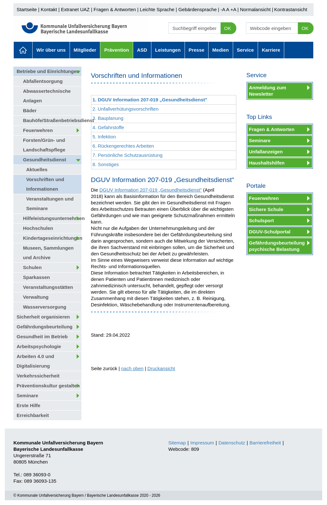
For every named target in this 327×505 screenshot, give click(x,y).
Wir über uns (51, 50)
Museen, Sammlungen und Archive (48, 252)
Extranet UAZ (75, 9)
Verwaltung (36, 297)
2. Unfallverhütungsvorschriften (126, 109)
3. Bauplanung (108, 118)
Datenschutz (231, 442)
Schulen (32, 267)
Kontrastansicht (290, 9)
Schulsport (261, 220)
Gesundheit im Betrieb (42, 336)
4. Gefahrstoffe (108, 127)
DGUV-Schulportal (270, 231)
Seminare (27, 395)
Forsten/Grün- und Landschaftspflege (44, 144)
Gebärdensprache (197, 9)
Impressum (202, 442)
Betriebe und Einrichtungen (48, 71)
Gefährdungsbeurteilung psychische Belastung (277, 246)
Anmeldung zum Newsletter (267, 91)
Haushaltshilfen (267, 162)
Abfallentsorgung (43, 81)
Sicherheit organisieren (43, 316)
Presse (196, 50)
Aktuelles (23, 50)
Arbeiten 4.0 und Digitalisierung (35, 361)
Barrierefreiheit (265, 442)
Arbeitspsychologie (39, 346)
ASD (142, 50)
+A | (234, 9)
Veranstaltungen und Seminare (49, 203)
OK (227, 28)
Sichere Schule (266, 209)
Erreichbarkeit (33, 415)
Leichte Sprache (157, 9)
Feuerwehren (38, 130)
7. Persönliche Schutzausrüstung (128, 155)
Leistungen (168, 50)
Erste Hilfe (28, 405)
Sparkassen (36, 277)
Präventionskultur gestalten (48, 385)
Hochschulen (38, 228)
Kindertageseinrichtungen (52, 238)
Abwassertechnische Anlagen (47, 95)
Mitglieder (85, 50)
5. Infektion (104, 136)
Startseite (27, 9)
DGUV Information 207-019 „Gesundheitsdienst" (150, 190)
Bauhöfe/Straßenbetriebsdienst (52, 120)
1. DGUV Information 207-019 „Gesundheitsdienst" (150, 99)
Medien (220, 50)
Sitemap (177, 442)
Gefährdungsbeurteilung (44, 326)
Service (245, 50)
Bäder (30, 110)
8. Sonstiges (106, 164)
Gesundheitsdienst (44, 159)
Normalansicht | (256, 9)
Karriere (271, 50)
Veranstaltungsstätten (48, 287)
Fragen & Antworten (115, 9)
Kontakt (49, 9)
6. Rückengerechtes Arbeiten (123, 146)
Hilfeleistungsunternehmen (52, 218)
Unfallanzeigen (266, 151)
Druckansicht (161, 368)
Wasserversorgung (44, 307)
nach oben (132, 368)
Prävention (116, 50)
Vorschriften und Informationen (45, 184)
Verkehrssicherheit (38, 375)
